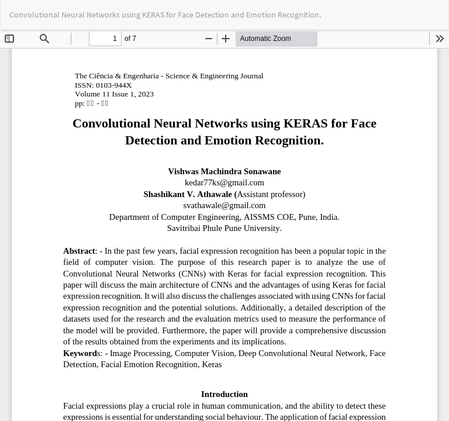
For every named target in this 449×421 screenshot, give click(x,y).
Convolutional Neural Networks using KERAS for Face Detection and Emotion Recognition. (165, 14)
